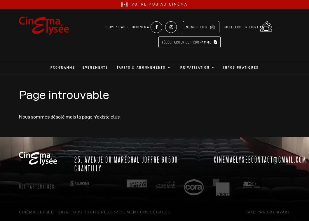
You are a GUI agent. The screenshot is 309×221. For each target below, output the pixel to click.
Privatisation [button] (195, 67)
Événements (95, 67)
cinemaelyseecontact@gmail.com (260, 159)
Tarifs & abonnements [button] (141, 67)
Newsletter (200, 27)
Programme (62, 67)
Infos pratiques (241, 67)
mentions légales (149, 212)
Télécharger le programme (189, 42)
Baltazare (278, 212)
